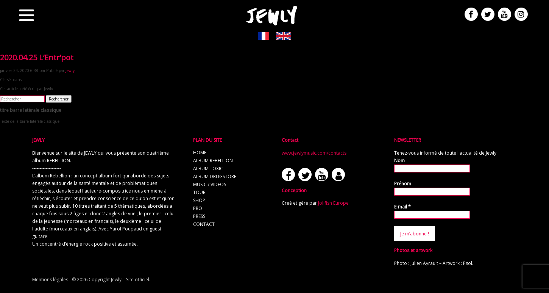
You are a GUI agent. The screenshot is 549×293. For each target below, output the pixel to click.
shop (199, 200)
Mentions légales (50, 279)
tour (199, 192)
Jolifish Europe (333, 203)
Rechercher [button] (59, 99)
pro (197, 208)
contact (204, 224)
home (199, 152)
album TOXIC (208, 168)
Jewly (70, 70)
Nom (399, 160)
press (199, 216)
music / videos (209, 184)
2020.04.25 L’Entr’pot (36, 57)
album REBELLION (213, 160)
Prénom (402, 183)
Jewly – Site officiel (130, 279)
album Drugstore (214, 176)
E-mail (402, 207)
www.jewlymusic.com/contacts (314, 153)
